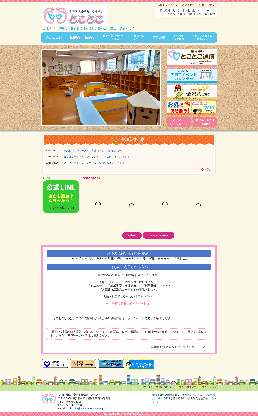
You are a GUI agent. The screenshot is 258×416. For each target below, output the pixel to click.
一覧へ (208, 169)
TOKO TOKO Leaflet (204, 122)
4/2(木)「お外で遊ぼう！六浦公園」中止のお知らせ (93, 150)
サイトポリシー (187, 386)
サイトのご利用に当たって (158, 386)
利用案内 (75, 37)
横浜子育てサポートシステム (114, 37)
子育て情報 (159, 37)
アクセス (190, 5)
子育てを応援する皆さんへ (202, 37)
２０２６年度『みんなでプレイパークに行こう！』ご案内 (96, 156)
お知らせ (90, 37)
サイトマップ (209, 5)
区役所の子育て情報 (177, 37)
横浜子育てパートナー (140, 37)
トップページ (169, 5)
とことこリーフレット (179, 122)
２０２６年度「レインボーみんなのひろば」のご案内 (94, 162)
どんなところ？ (54, 37)
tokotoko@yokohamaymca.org (85, 408)
